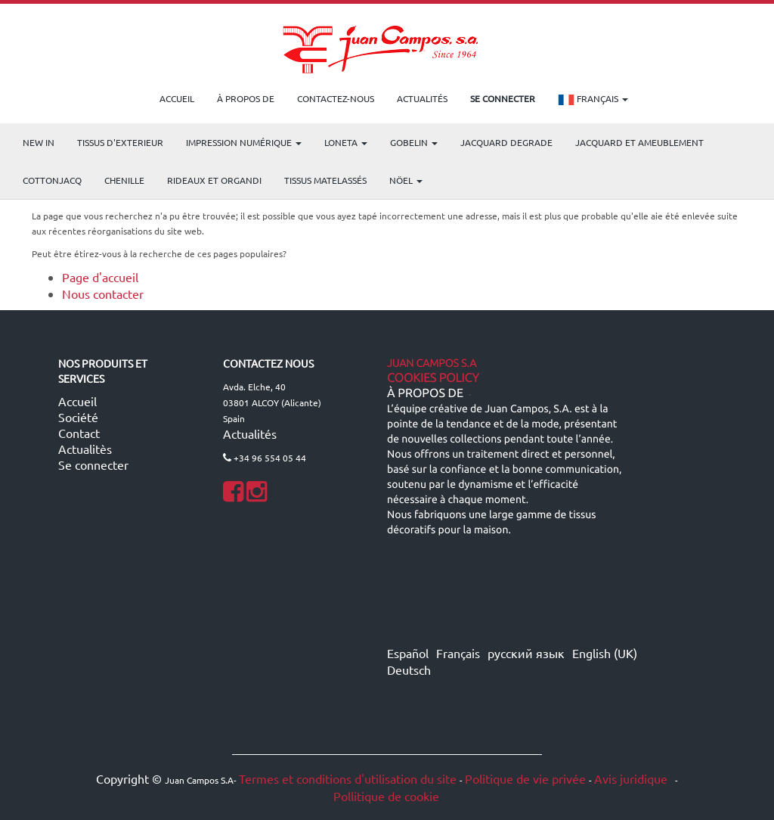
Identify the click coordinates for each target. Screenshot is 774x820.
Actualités (250, 433)
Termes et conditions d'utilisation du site (348, 778)
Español (408, 652)
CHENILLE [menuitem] (124, 180)
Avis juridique (632, 778)
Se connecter (93, 464)
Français (593, 100)
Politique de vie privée (525, 778)
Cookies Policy (433, 378)
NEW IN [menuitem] (38, 142)
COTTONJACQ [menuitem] (52, 180)
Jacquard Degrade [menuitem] (506, 142)
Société (78, 416)
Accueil (77, 400)
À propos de (425, 393)
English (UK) (604, 652)
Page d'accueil (100, 276)
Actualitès (85, 448)
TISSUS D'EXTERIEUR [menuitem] (120, 142)
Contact (79, 432)
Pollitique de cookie (386, 795)
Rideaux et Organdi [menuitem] (214, 180)
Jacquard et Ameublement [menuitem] (639, 142)
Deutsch (409, 669)
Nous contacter (103, 293)
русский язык (526, 652)
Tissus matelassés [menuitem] (325, 180)
